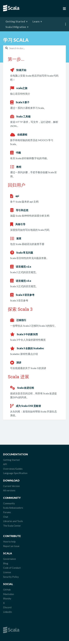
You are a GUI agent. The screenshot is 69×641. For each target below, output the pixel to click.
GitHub (7, 589)
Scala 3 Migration (15, 26)
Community (9, 503)
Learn (36, 21)
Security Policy (11, 576)
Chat (5, 516)
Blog (5, 563)
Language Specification (15, 473)
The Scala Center (12, 525)
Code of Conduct (12, 567)
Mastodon (8, 594)
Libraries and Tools (13, 521)
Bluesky (7, 598)
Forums (7, 512)
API (5, 464)
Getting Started (15, 21)
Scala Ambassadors (13, 507)
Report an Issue (11, 546)
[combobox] (34, 48)
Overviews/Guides (13, 468)
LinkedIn (7, 611)
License (7, 572)
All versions (9, 490)
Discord (7, 607)
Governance (9, 558)
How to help (9, 541)
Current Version (11, 486)
